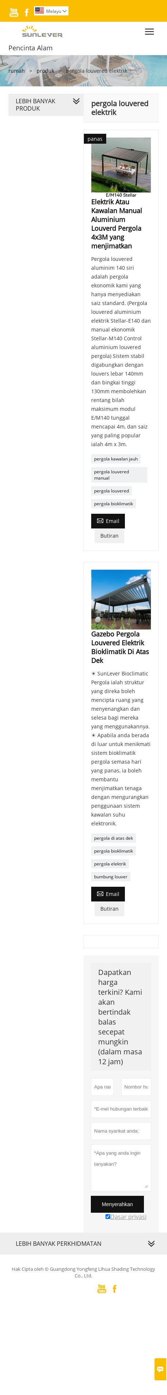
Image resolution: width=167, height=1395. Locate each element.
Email (108, 520)
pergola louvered (111, 491)
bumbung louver (110, 877)
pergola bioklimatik (113, 504)
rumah (16, 70)
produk (45, 70)
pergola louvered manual (111, 475)
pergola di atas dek (113, 838)
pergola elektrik (110, 864)
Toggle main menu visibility (150, 30)
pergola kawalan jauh (116, 459)
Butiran (109, 535)
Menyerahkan (117, 1204)
